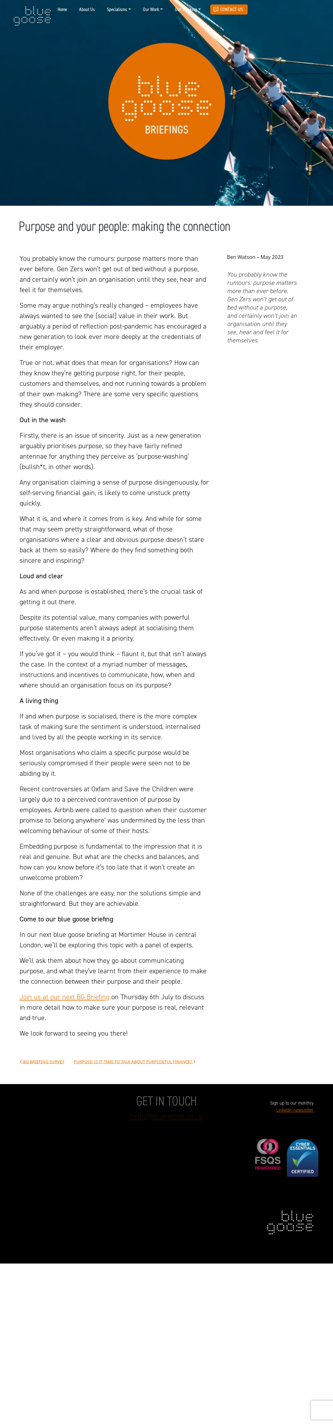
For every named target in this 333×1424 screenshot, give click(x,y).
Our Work (151, 9)
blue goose (32, 16)
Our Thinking (186, 9)
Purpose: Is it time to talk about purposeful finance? (134, 1062)
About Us (87, 9)
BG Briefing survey (42, 1062)
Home (62, 9)
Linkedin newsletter (295, 1110)
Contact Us (231, 9)
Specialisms (117, 9)
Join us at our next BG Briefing (64, 996)
